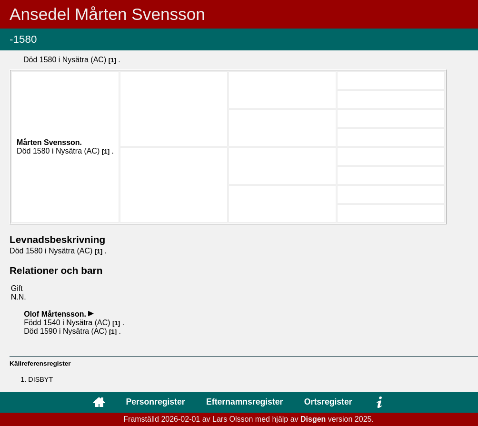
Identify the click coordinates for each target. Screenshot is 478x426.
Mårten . (49, 142)
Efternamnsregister (244, 402)
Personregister (155, 402)
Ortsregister (328, 402)
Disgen (313, 419)
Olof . (56, 314)
